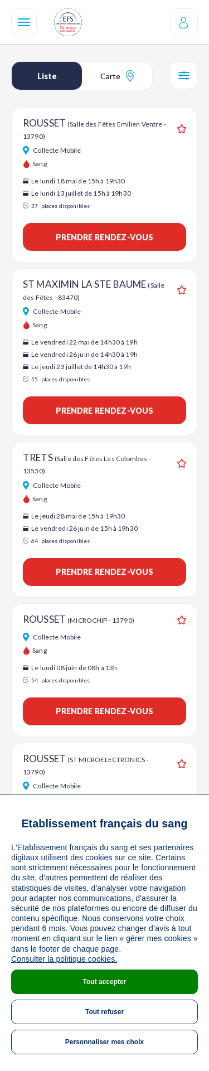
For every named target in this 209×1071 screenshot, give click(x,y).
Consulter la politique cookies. (64, 958)
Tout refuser (104, 1012)
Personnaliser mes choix (104, 1042)
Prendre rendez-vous (105, 237)
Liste (47, 76)
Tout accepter (105, 982)
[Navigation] (24, 22)
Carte (117, 75)
